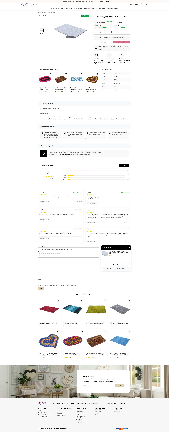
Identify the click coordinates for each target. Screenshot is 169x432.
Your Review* (41, 256)
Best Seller (116, 409)
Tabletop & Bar (59, 8)
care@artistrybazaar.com (67, 154)
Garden (71, 8)
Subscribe (119, 386)
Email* (39, 279)
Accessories (110, 8)
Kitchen (66, 8)
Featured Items (117, 411)
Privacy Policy (98, 411)
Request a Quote (102, 42)
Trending (116, 413)
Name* (40, 273)
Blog (58, 412)
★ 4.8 (40, 15)
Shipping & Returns (99, 409)
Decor (52, 8)
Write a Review (123, 165)
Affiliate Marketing (61, 415)
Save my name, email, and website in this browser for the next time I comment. (58, 285)
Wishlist (136, 4)
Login (146, 4)
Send (41, 288)
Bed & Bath (87, 8)
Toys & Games (101, 8)
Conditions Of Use (99, 413)
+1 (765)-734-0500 (43, 416)
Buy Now (116, 264)
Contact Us (59, 413)
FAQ (96, 414)
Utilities (116, 8)
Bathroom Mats (51, 12)
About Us (59, 410)
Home (39, 12)
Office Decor (94, 8)
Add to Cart (121, 42)
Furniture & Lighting (78, 8)
